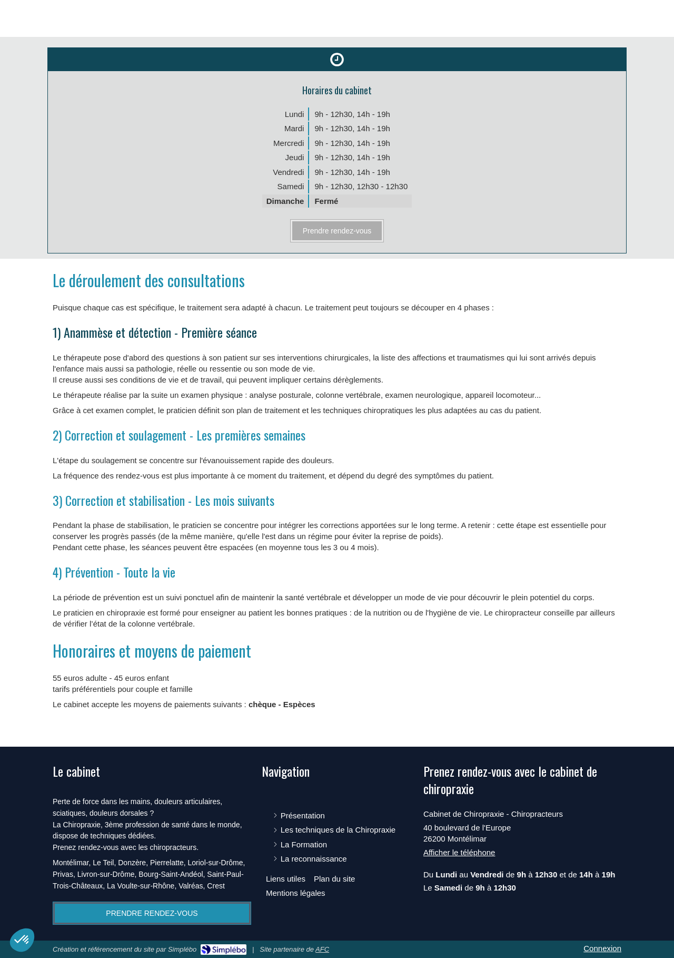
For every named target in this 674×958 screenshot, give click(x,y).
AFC (322, 949)
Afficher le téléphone (459, 852)
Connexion (602, 948)
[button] (22, 940)
